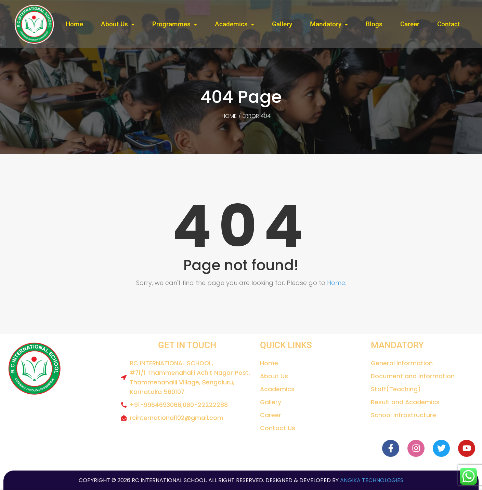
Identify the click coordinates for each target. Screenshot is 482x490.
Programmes (171, 24)
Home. (336, 282)
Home (74, 24)
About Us (114, 24)
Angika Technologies (371, 480)
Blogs (374, 24)
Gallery (282, 24)
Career (409, 24)
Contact (448, 24)
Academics (231, 24)
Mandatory (325, 24)
